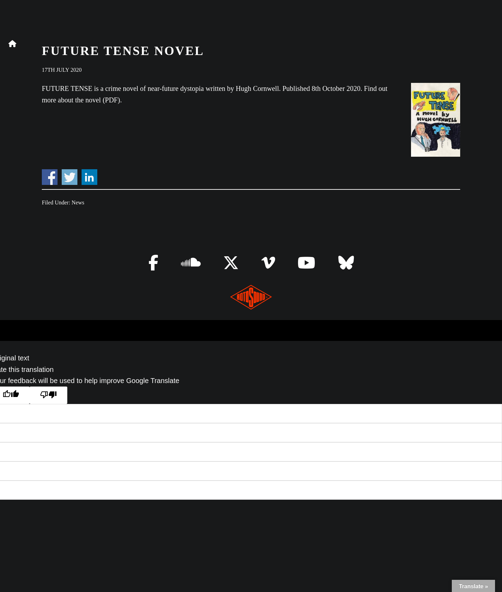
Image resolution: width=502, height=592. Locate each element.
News (77, 202)
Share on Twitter (69, 177)
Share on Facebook (50, 177)
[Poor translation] (48, 395)
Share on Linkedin (89, 177)
